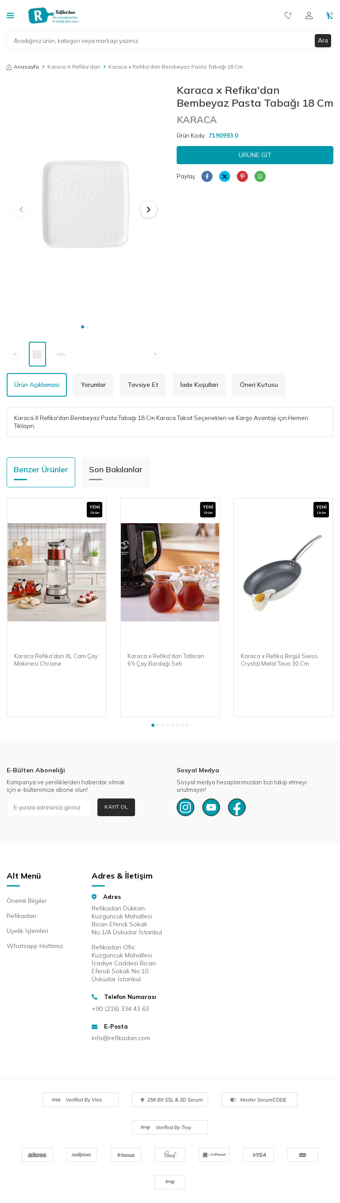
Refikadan (21, 916)
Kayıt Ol (116, 806)
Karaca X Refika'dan (73, 66)
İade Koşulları (199, 385)
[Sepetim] (329, 15)
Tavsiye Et (143, 385)
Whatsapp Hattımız (35, 946)
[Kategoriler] (10, 15)
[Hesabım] (309, 15)
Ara (322, 40)
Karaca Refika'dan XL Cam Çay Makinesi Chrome (56, 659)
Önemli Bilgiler (27, 901)
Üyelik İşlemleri (27, 931)
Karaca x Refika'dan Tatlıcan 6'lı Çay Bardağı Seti (166, 659)
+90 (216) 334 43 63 (120, 1009)
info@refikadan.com (121, 1038)
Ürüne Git (255, 155)
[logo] (53, 15)
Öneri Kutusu (259, 385)
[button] (82, 326)
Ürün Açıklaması (36, 385)
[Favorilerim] (288, 15)
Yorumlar (93, 385)
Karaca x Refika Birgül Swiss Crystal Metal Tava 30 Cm (279, 659)
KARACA (197, 119)
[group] (85, 201)
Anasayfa (23, 66)
